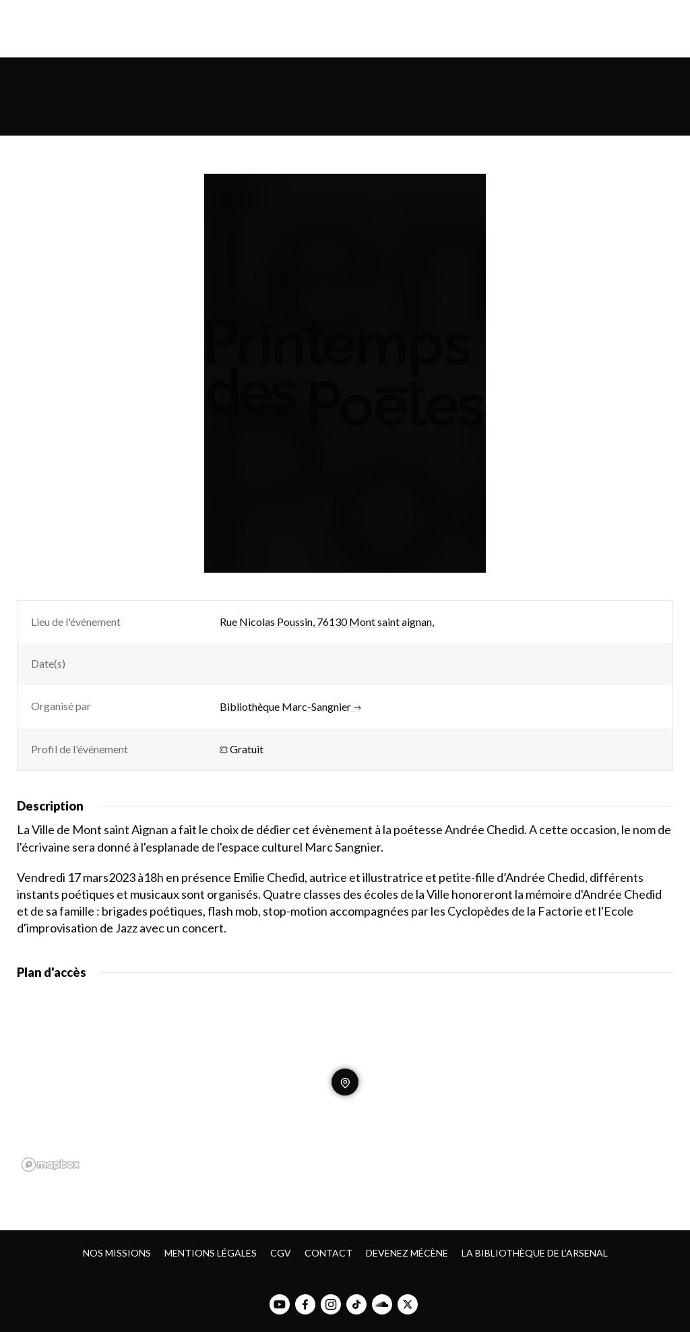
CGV (280, 1253)
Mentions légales (210, 1253)
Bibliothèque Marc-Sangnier (290, 706)
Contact (328, 1253)
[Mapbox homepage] (50, 1164)
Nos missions (117, 1253)
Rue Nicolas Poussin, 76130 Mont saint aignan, (327, 621)
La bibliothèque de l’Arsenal (535, 1253)
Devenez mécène (407, 1253)
